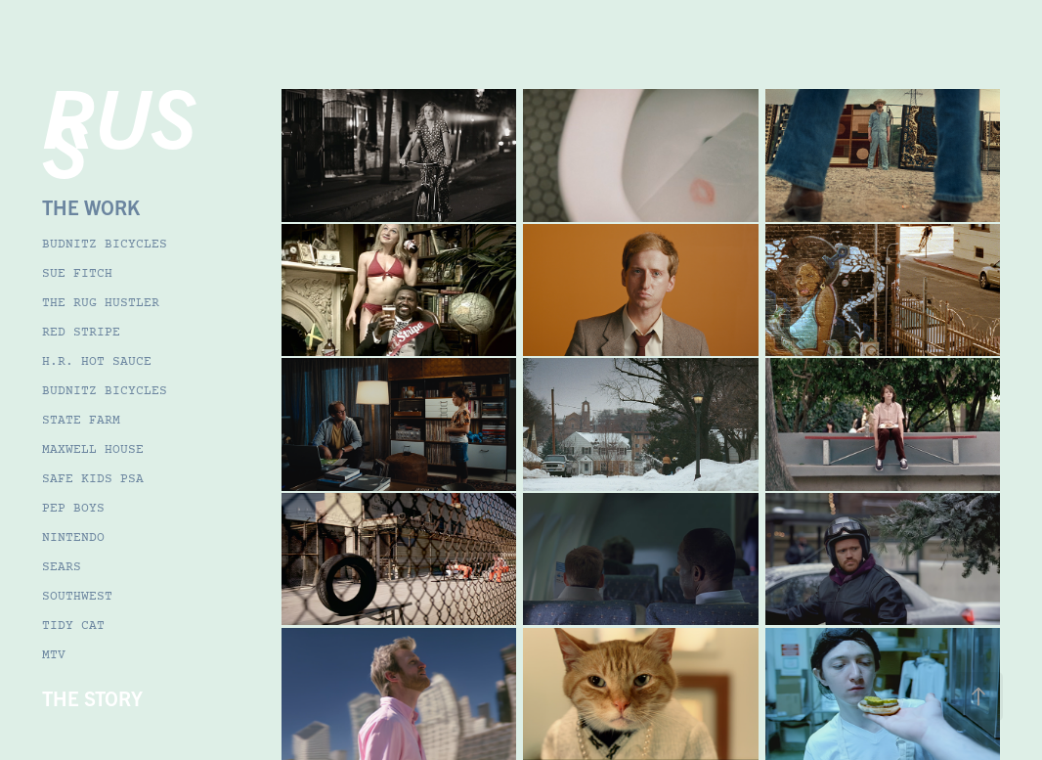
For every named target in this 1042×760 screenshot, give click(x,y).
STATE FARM (81, 420)
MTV (53, 655)
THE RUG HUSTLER (100, 303)
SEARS (61, 567)
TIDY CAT (73, 626)
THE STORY (92, 698)
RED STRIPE (81, 332)
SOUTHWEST (77, 596)
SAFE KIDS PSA (93, 479)
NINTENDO (73, 538)
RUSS (119, 129)
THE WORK (91, 207)
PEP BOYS (73, 508)
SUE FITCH (77, 274)
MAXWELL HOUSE (93, 450)
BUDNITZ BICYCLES (104, 244)
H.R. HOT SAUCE (97, 362)
